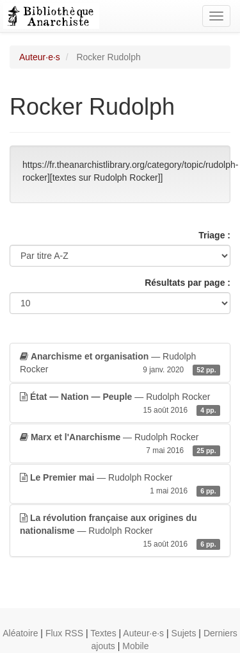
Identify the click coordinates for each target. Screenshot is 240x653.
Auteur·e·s (39, 57)
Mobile (135, 646)
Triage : (214, 235)
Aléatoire (20, 633)
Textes (103, 633)
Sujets (184, 633)
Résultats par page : (187, 282)
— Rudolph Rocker (120, 363)
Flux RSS (64, 633)
